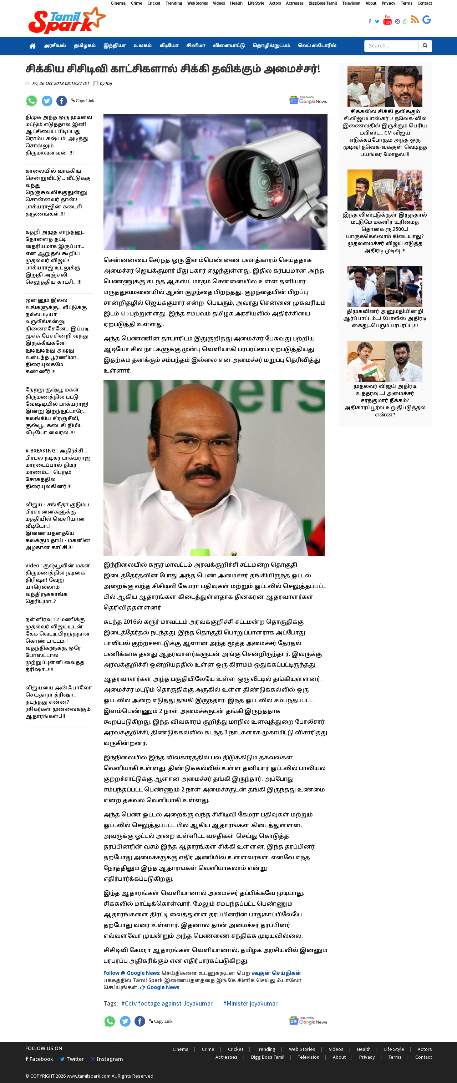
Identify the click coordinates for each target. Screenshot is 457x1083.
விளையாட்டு (229, 46)
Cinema (118, 3)
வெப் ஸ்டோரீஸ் (317, 46)
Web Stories (197, 3)
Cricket (153, 3)
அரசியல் (55, 46)
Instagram (107, 1060)
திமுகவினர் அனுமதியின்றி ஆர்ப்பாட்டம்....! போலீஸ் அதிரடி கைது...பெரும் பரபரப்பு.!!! (385, 319)
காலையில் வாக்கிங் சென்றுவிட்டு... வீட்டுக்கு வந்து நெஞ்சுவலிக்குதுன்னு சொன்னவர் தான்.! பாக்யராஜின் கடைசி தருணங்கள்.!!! (58, 192)
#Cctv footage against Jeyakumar (167, 1003)
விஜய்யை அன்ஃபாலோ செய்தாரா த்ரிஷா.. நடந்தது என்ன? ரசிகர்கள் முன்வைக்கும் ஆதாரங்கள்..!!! (58, 702)
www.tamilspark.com (89, 1076)
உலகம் (142, 46)
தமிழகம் (85, 46)
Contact (424, 3)
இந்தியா (114, 46)
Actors (275, 3)
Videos (219, 3)
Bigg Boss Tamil (323, 3)
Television (351, 3)
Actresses (294, 3)
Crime (136, 3)
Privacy (388, 3)
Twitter (72, 1060)
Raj (108, 83)
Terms (406, 3)
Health (236, 3)
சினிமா (195, 46)
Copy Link (85, 100)
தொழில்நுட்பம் (271, 46)
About (371, 3)
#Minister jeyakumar (250, 1003)
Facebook (39, 1060)
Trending (174, 3)
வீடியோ (168, 46)
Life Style (256, 3)
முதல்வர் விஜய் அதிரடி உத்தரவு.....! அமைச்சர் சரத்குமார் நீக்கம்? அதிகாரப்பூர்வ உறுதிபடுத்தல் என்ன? (385, 401)
